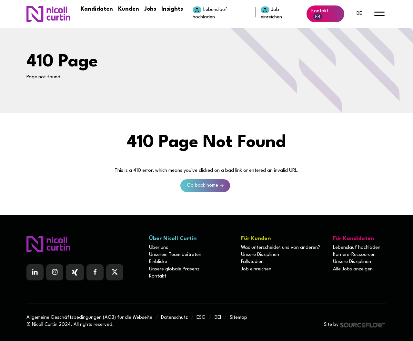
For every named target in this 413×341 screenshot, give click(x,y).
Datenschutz (174, 317)
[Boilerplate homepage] (83, 244)
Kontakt (319, 14)
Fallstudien (252, 261)
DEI (218, 317)
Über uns (158, 247)
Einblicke (158, 261)
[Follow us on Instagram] (54, 272)
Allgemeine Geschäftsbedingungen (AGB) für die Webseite (89, 317)
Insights (172, 9)
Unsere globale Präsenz (174, 269)
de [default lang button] (359, 13)
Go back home (202, 185)
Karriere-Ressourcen (354, 254)
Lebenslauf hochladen (210, 12)
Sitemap (238, 317)
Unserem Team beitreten (175, 254)
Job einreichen (271, 12)
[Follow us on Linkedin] (35, 272)
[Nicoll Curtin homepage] (48, 14)
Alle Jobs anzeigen (353, 269)
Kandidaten (97, 9)
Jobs (150, 9)
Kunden (128, 9)
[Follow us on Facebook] (75, 272)
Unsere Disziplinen (260, 254)
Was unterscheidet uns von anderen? (280, 247)
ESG (201, 317)
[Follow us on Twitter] (114, 272)
